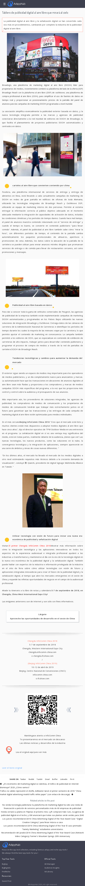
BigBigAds (6, 868)
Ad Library (48, 871)
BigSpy (5, 864)
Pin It (72, 779)
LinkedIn (63, 779)
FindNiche (6, 871)
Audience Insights (52, 868)
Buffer (55, 779)
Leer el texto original (12, 767)
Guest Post (6, 881)
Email (47, 779)
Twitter (23, 779)
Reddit (31, 779)
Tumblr (39, 779)
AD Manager (49, 864)
